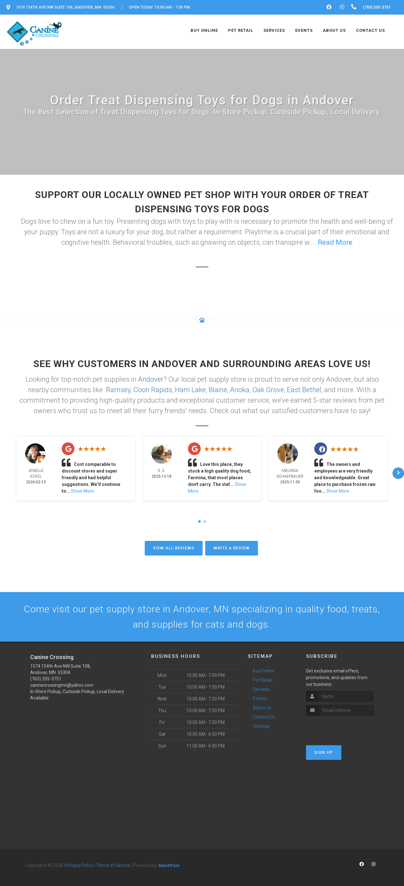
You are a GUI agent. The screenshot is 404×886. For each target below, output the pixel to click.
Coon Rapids (152, 390)
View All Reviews (173, 548)
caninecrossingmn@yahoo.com (62, 685)
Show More (82, 491)
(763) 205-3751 (45, 678)
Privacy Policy (79, 865)
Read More (335, 242)
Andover (151, 379)
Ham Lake (190, 390)
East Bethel (304, 390)
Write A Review (231, 548)
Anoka (239, 390)
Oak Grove (268, 390)
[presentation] (340, 727)
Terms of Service (113, 865)
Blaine (218, 390)
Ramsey (118, 390)
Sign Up (323, 752)
